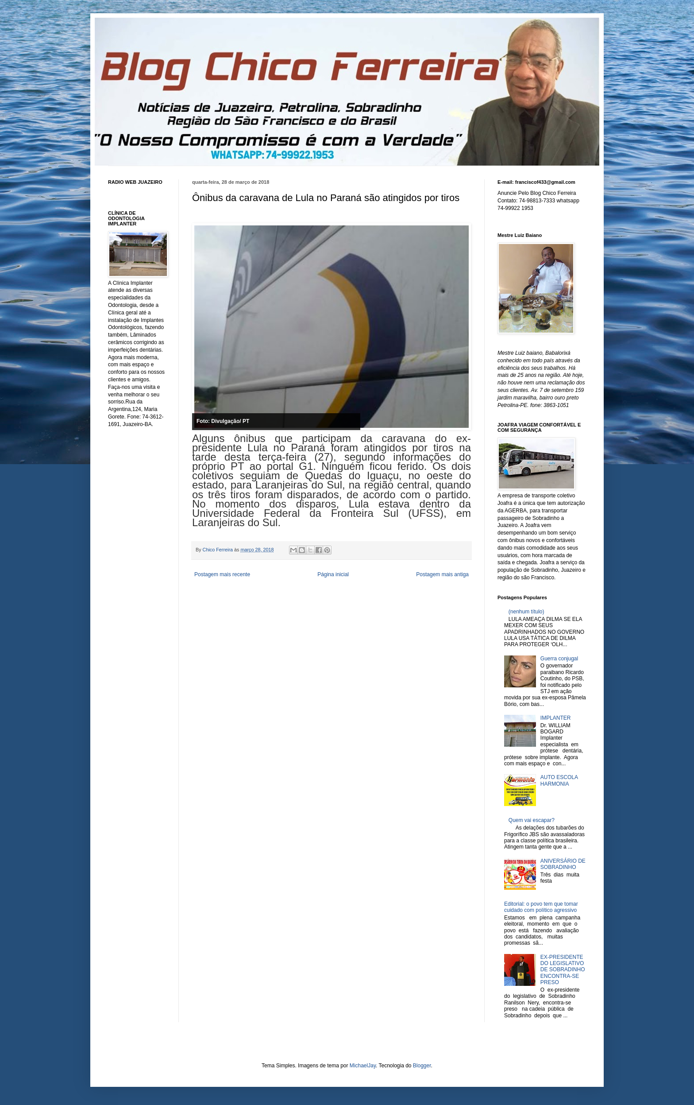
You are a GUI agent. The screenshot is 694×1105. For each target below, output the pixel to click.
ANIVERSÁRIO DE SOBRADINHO (563, 864)
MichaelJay (363, 1065)
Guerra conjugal (559, 658)
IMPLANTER (555, 718)
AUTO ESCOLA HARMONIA (559, 780)
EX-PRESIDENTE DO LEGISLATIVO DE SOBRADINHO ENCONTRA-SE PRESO (562, 970)
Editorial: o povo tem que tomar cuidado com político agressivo (541, 907)
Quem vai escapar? (532, 820)
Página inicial (333, 574)
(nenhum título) (526, 612)
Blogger (422, 1065)
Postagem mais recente (222, 574)
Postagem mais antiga (442, 574)
